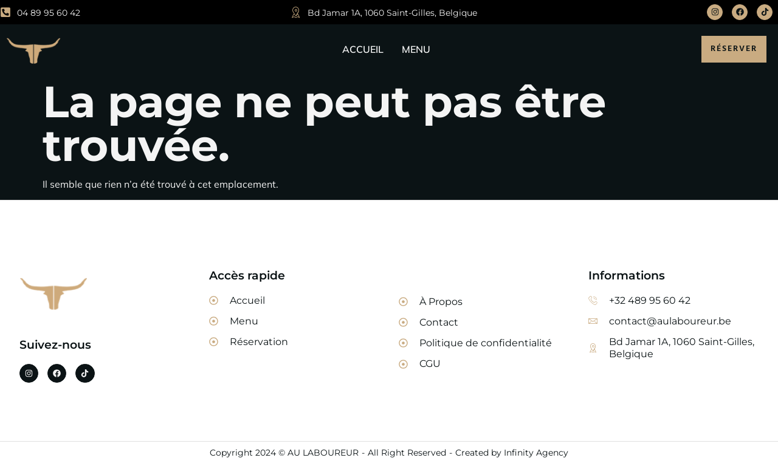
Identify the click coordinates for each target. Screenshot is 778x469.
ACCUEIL (363, 49)
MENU (416, 49)
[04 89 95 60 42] (5, 12)
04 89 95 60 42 (48, 12)
